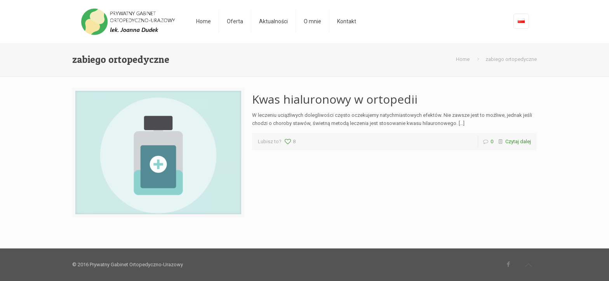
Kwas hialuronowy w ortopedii (335, 99)
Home (463, 59)
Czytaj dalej (518, 141)
